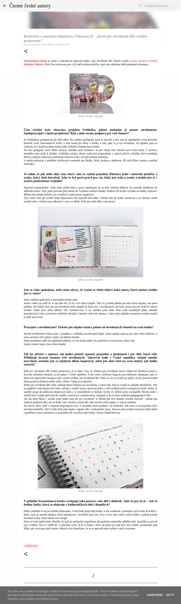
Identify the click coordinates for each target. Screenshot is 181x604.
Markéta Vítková (33, 64)
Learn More (155, 595)
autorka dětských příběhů (143, 60)
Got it (170, 595)
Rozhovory (31, 546)
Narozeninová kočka (35, 60)
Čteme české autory (30, 6)
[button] (26, 51)
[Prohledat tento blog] (161, 6)
